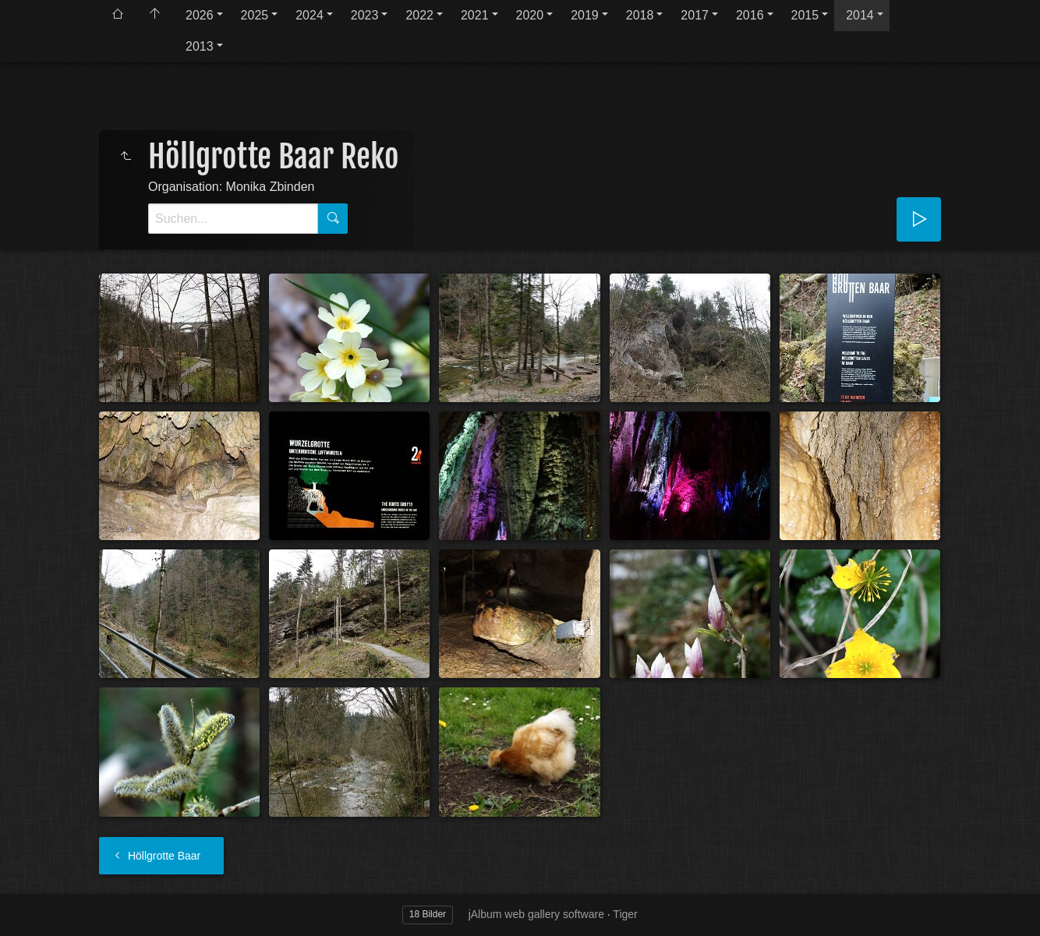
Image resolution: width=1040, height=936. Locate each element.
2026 (200, 15)
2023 (365, 15)
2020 (530, 15)
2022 (419, 15)
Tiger (625, 914)
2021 (475, 15)
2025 (255, 15)
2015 (805, 15)
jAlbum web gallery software (536, 914)
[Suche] (233, 218)
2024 (309, 15)
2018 (640, 15)
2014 (860, 15)
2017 (695, 15)
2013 (200, 46)
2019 (585, 15)
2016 (750, 15)
